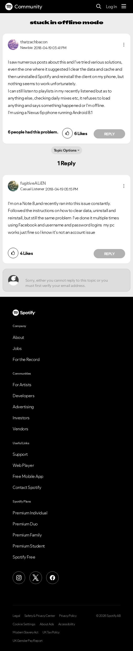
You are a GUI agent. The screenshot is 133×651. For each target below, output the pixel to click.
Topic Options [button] (65, 150)
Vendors (20, 429)
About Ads (47, 624)
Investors (21, 418)
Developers (23, 396)
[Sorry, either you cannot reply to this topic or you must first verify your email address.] (71, 280)
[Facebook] (52, 577)
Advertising (23, 407)
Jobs (17, 348)
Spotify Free (24, 557)
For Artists (22, 385)
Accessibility (66, 624)
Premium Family (27, 535)
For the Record (26, 359)
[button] (124, 45)
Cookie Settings (24, 624)
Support (20, 454)
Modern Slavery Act (25, 632)
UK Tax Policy (51, 632)
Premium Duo (25, 524)
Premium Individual (30, 513)
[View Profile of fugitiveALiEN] (33, 183)
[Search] (99, 7)
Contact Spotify (27, 487)
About (18, 337)
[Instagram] (19, 577)
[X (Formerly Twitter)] (35, 577)
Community (23, 6)
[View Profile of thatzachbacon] (33, 42)
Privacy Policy (67, 616)
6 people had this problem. (33, 132)
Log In (111, 6)
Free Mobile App (28, 476)
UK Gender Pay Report (27, 641)
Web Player (23, 465)
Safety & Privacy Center (39, 616)
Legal (16, 616)
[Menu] (124, 6)
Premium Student (29, 546)
